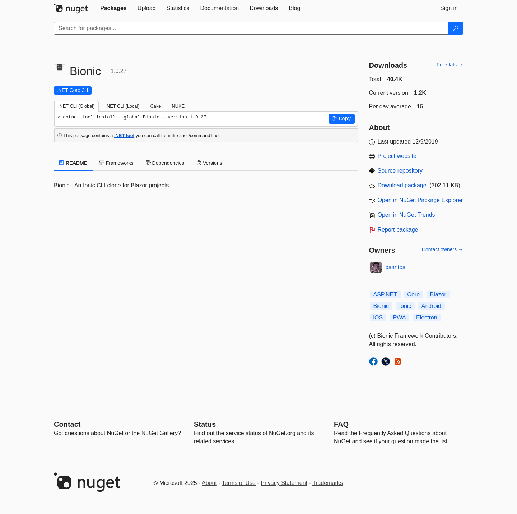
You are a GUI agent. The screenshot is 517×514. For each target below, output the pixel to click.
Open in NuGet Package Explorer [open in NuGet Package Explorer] (420, 200)
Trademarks (327, 483)
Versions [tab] (209, 163)
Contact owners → (442, 249)
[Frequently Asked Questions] (341, 424)
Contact (67, 424)
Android (431, 306)
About (209, 483)
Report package (398, 229)
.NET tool (124, 135)
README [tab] (73, 163)
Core (413, 294)
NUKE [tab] (178, 106)
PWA (399, 317)
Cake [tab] (155, 106)
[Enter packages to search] (251, 28)
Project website (397, 156)
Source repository (400, 171)
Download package (402, 185)
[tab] (113, 8)
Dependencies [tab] (165, 163)
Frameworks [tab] (116, 163)
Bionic (381, 306)
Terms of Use (239, 483)
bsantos (395, 267)
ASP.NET (385, 294)
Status (205, 424)
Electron (426, 317)
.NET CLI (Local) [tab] (122, 106)
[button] (342, 119)
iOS (378, 317)
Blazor (438, 294)
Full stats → (450, 64)
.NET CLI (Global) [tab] (76, 106)
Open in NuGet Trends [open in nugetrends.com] (406, 215)
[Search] (455, 28)
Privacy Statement (284, 483)
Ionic (405, 306)
